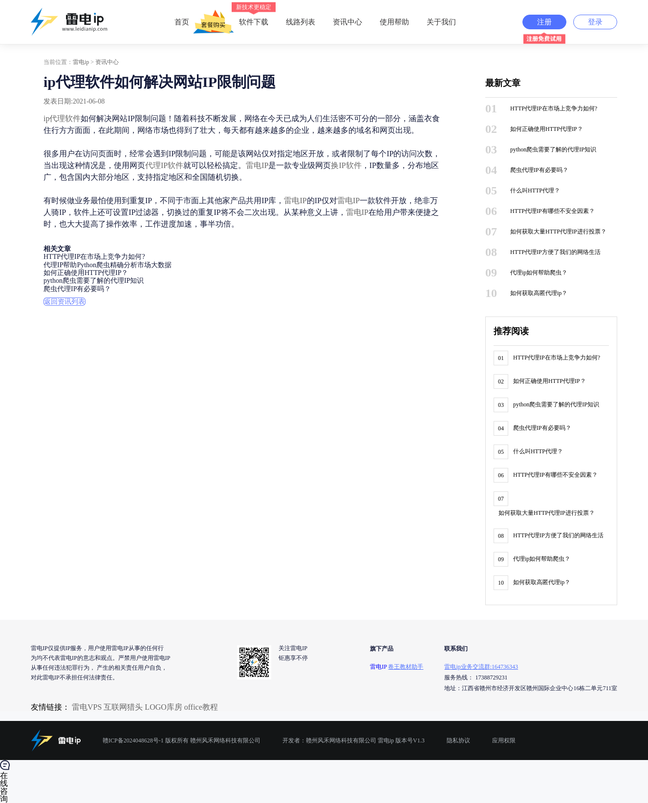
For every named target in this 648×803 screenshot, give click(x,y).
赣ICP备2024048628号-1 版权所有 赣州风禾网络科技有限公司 (181, 740)
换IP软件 (346, 165)
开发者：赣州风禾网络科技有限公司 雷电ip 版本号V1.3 (353, 740)
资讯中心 (347, 22)
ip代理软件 (62, 118)
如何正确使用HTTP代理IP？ (85, 272)
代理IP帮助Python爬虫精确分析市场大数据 (107, 265)
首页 (181, 22)
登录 (595, 22)
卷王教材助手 (405, 666)
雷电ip (81, 62)
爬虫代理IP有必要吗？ (77, 289)
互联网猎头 (123, 707)
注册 (544, 22)
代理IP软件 (164, 165)
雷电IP (257, 165)
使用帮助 (394, 22)
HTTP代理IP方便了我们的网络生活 (555, 252)
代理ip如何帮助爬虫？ (538, 272)
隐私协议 (458, 740)
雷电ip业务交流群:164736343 (481, 666)
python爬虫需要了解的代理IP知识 (93, 281)
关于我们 (441, 22)
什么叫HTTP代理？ (535, 190)
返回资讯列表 (64, 301)
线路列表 (300, 22)
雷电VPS (87, 707)
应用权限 (504, 740)
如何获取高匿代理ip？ (538, 293)
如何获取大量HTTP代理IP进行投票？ (558, 231)
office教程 (201, 707)
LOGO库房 (163, 707)
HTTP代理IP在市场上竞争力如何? (94, 257)
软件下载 (254, 13)
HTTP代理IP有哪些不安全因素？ (552, 211)
